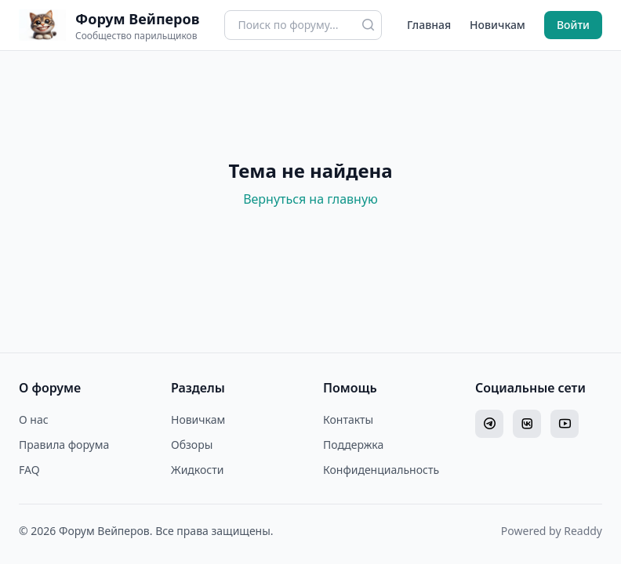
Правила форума (64, 444)
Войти (573, 24)
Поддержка (353, 444)
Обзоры (191, 444)
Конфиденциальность (381, 469)
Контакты (348, 419)
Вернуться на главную (310, 199)
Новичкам (497, 24)
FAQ (29, 469)
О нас (34, 419)
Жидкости (197, 469)
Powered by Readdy (551, 530)
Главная (429, 24)
